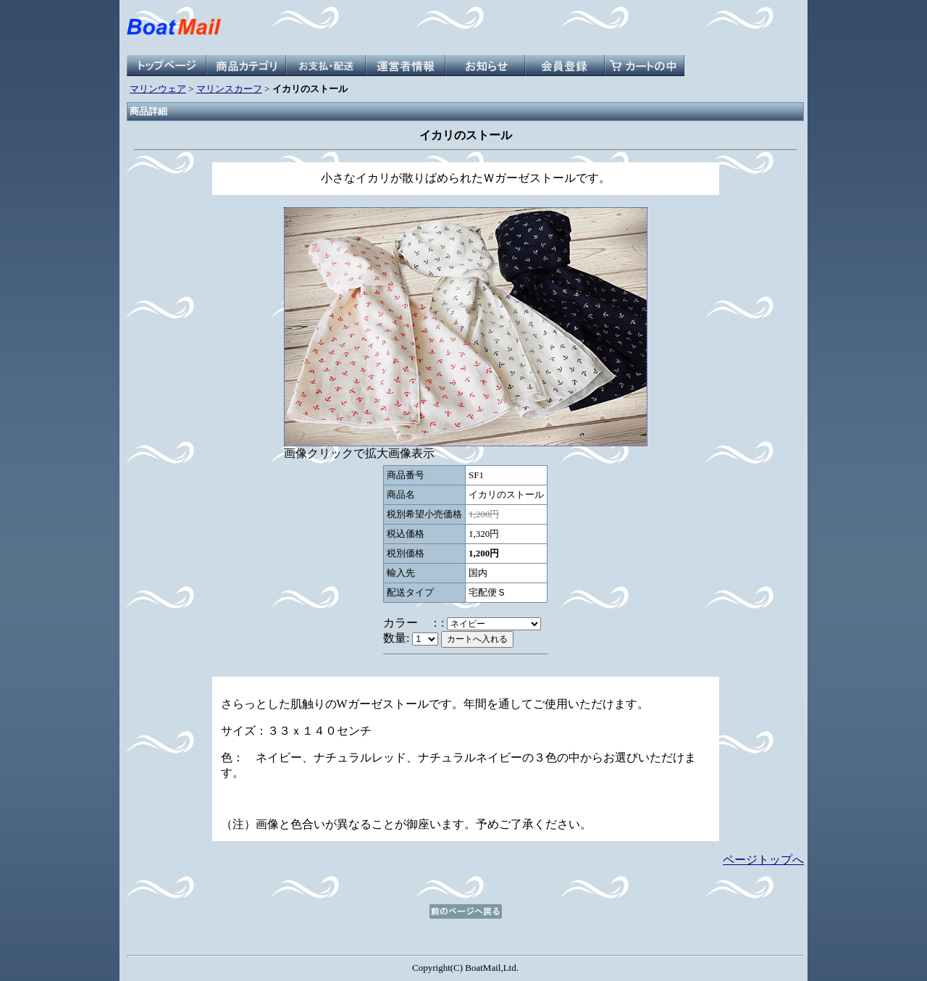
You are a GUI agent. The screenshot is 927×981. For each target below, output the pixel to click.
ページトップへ (763, 859)
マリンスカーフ (229, 88)
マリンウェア (158, 88)
